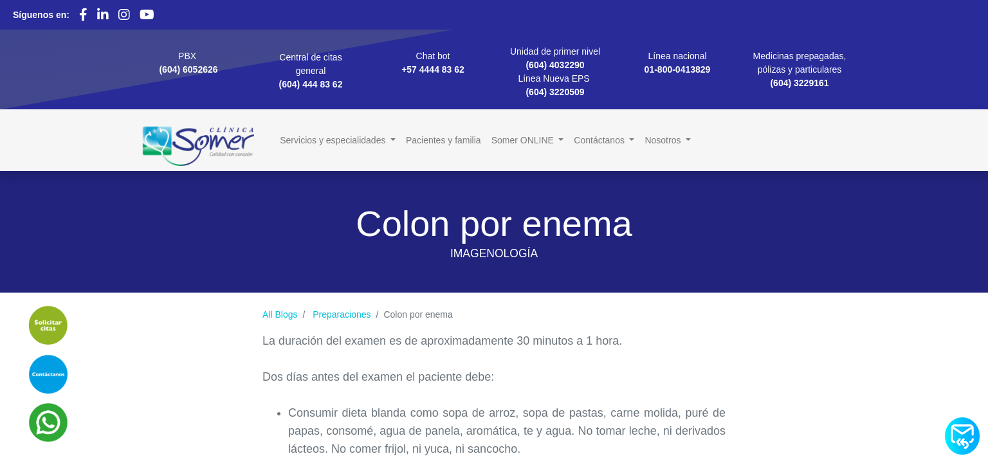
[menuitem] (443, 140)
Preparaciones (341, 314)
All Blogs (279, 314)
